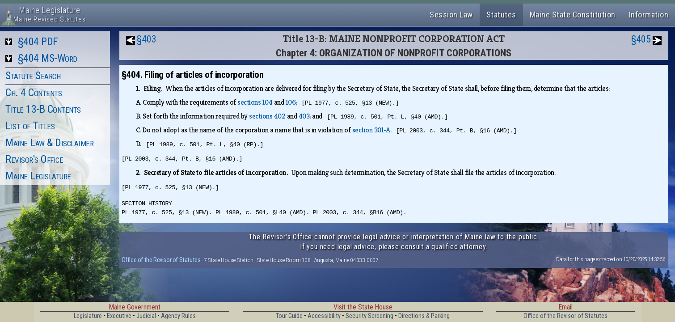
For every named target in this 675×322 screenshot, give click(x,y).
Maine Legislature (38, 175)
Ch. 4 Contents (33, 92)
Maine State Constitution (573, 14)
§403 (146, 39)
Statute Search (32, 75)
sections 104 (254, 102)
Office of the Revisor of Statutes (161, 260)
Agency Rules (178, 316)
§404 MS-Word (47, 58)
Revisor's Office (34, 159)
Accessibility (324, 316)
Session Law (451, 14)
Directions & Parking (424, 316)
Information (649, 14)
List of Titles (30, 125)
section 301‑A (371, 130)
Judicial (146, 316)
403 (304, 116)
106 (291, 102)
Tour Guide (289, 316)
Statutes (501, 14)
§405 (641, 39)
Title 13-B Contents (43, 109)
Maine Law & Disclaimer (49, 142)
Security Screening (369, 316)
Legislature (88, 316)
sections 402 (267, 116)
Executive (119, 316)
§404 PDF (38, 41)
